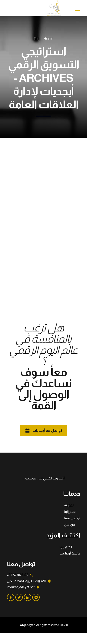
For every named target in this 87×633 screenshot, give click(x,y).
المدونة (69, 505)
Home (48, 38)
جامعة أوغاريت (70, 553)
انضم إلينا (70, 511)
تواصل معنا (72, 518)
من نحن (69, 524)
